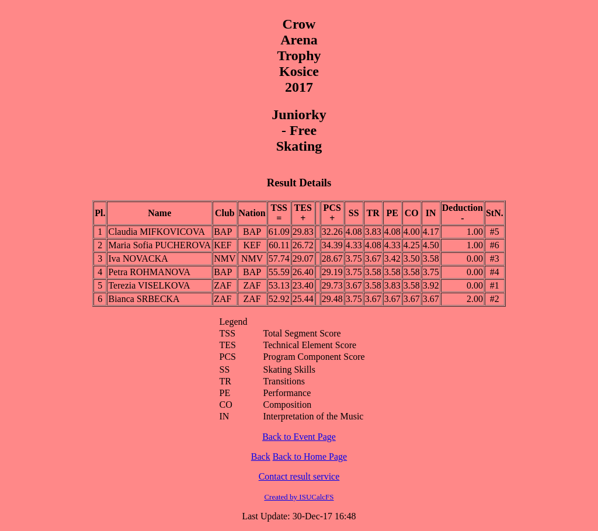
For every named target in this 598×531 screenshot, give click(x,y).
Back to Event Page (299, 437)
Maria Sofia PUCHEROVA (159, 245)
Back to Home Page (310, 456)
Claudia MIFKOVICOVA (156, 232)
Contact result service (299, 476)
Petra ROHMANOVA (149, 272)
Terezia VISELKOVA (149, 285)
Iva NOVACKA (138, 258)
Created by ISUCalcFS (298, 496)
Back (260, 456)
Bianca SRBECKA (143, 299)
